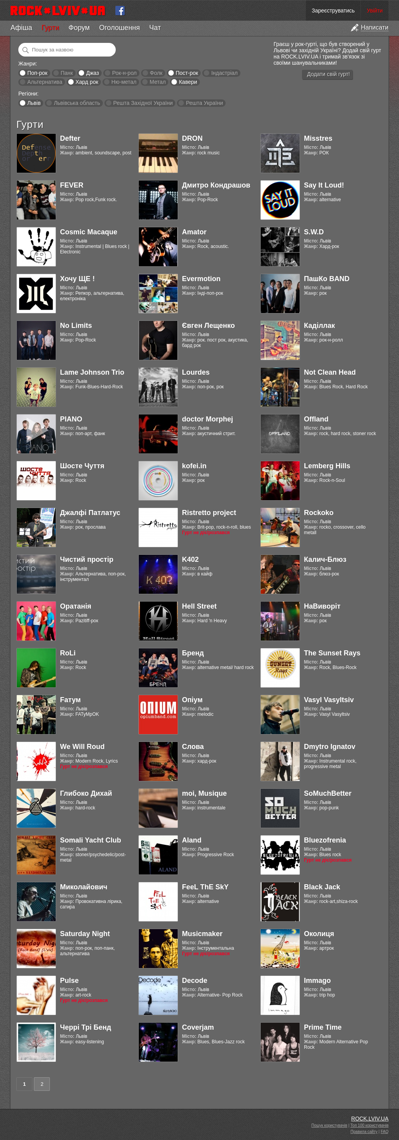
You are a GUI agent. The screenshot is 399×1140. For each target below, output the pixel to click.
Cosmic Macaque (88, 232)
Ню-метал (123, 82)
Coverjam (198, 1027)
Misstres (318, 138)
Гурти (50, 28)
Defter (70, 138)
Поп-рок (37, 73)
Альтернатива (44, 82)
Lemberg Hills (327, 466)
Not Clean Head (330, 372)
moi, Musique (204, 793)
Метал (158, 82)
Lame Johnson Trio (92, 372)
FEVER (71, 185)
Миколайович (83, 887)
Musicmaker (202, 934)
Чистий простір (86, 559)
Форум (79, 28)
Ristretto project (209, 513)
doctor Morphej (207, 419)
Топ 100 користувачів (369, 1125)
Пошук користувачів (329, 1125)
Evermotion (201, 279)
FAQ (384, 1131)
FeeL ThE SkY (205, 887)
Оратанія (75, 606)
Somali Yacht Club (90, 840)
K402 (190, 559)
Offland (316, 419)
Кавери (188, 82)
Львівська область (77, 103)
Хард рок (87, 82)
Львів (34, 103)
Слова (193, 747)
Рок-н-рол (124, 73)
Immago (317, 980)
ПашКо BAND (327, 279)
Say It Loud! (324, 185)
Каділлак (319, 325)
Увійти (375, 10)
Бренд (193, 653)
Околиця (319, 934)
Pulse (69, 980)
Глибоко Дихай (86, 793)
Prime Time (323, 1027)
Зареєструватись (333, 10)
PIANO (71, 419)
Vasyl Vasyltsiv (329, 700)
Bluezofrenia (325, 840)
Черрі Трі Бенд (85, 1027)
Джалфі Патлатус (90, 513)
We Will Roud (82, 747)
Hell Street (199, 606)
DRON (192, 138)
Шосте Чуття (82, 466)
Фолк (156, 73)
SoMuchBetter (327, 793)
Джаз (92, 73)
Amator (194, 232)
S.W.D (314, 232)
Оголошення (119, 28)
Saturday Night (85, 934)
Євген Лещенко (208, 325)
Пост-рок (187, 73)
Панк (66, 73)
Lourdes (196, 372)
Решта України (204, 103)
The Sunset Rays (332, 653)
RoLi (68, 653)
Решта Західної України (143, 103)
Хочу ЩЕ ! (77, 279)
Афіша (21, 28)
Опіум (192, 700)
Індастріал (224, 73)
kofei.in (194, 466)
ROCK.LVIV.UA (369, 1118)
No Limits (76, 325)
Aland (191, 840)
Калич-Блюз (325, 559)
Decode (194, 980)
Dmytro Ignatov (329, 747)
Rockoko (319, 513)
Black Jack (322, 887)
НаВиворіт (322, 606)
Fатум (70, 700)
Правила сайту (364, 1131)
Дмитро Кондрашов (216, 185)
